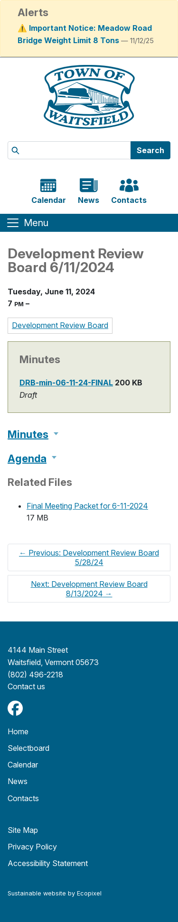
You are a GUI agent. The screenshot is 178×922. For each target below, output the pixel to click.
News (18, 781)
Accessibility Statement (48, 863)
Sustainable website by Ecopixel (55, 893)
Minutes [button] (28, 434)
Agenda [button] (27, 458)
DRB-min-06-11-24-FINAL (66, 382)
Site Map (23, 830)
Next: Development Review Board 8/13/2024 (89, 588)
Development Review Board (60, 325)
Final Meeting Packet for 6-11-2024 (87, 506)
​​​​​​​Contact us (26, 686)
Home (18, 731)
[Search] (69, 150)
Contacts (23, 798)
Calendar (23, 764)
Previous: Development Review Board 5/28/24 (89, 557)
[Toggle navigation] (27, 223)
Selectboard (28, 748)
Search (150, 150)
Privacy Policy (32, 846)
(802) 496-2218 (35, 674)
